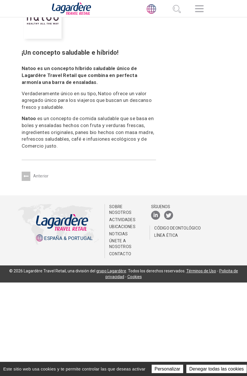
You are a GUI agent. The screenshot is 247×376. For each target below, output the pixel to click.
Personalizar (167, 368)
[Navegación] (199, 9)
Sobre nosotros (120, 303)
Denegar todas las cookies (216, 368)
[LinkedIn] (155, 309)
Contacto (120, 347)
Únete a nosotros (120, 337)
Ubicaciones (122, 320)
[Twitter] (168, 309)
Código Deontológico (177, 321)
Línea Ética (166, 329)
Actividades (122, 313)
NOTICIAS (118, 327)
